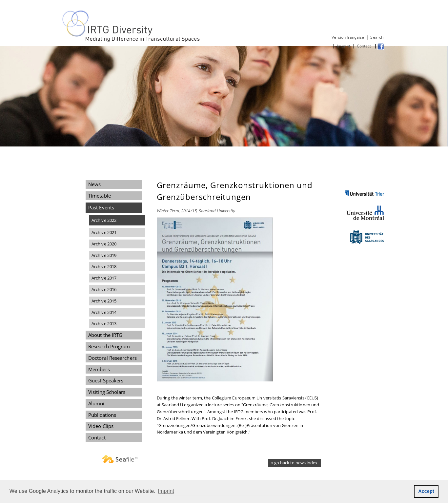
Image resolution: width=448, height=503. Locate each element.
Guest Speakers (105, 380)
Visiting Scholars (107, 392)
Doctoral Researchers (112, 358)
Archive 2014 (104, 312)
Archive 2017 (104, 278)
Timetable (99, 195)
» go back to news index (294, 463)
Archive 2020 (104, 244)
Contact (364, 46)
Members (99, 369)
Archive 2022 (104, 220)
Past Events (101, 207)
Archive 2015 (104, 301)
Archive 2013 (104, 323)
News (94, 184)
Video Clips (100, 426)
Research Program (109, 346)
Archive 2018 (104, 266)
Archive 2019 (104, 255)
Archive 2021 (104, 232)
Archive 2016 (104, 289)
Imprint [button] (166, 491)
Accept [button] (426, 491)
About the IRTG (105, 335)
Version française (348, 37)
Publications (102, 415)
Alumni (96, 403)
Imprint (344, 46)
